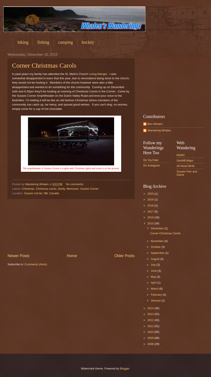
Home (72, 256)
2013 (150, 314)
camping (65, 42)
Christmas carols (46, 188)
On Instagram (151, 165)
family (61, 188)
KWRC (181, 155)
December (157, 228)
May (154, 276)
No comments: (75, 184)
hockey (88, 42)
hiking (22, 42)
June (154, 270)
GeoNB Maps (185, 160)
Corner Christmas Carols (44, 65)
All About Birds (186, 166)
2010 (150, 332)
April (154, 282)
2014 (150, 308)
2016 (150, 217)
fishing (43, 42)
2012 (150, 320)
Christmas (28, 188)
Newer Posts (18, 256)
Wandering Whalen (159, 130)
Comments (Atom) (36, 264)
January (156, 300)
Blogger (124, 368)
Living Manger (98, 74)
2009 (150, 338)
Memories (73, 188)
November (157, 241)
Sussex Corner (89, 188)
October (156, 246)
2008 (150, 344)
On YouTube (150, 160)
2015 (150, 223)
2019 (150, 199)
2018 (150, 205)
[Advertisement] (71, 226)
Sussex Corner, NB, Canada (41, 193)
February (157, 294)
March (155, 288)
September (158, 252)
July (153, 264)
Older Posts (124, 256)
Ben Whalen (155, 124)
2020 (150, 193)
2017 (150, 211)
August (155, 259)
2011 (150, 326)
